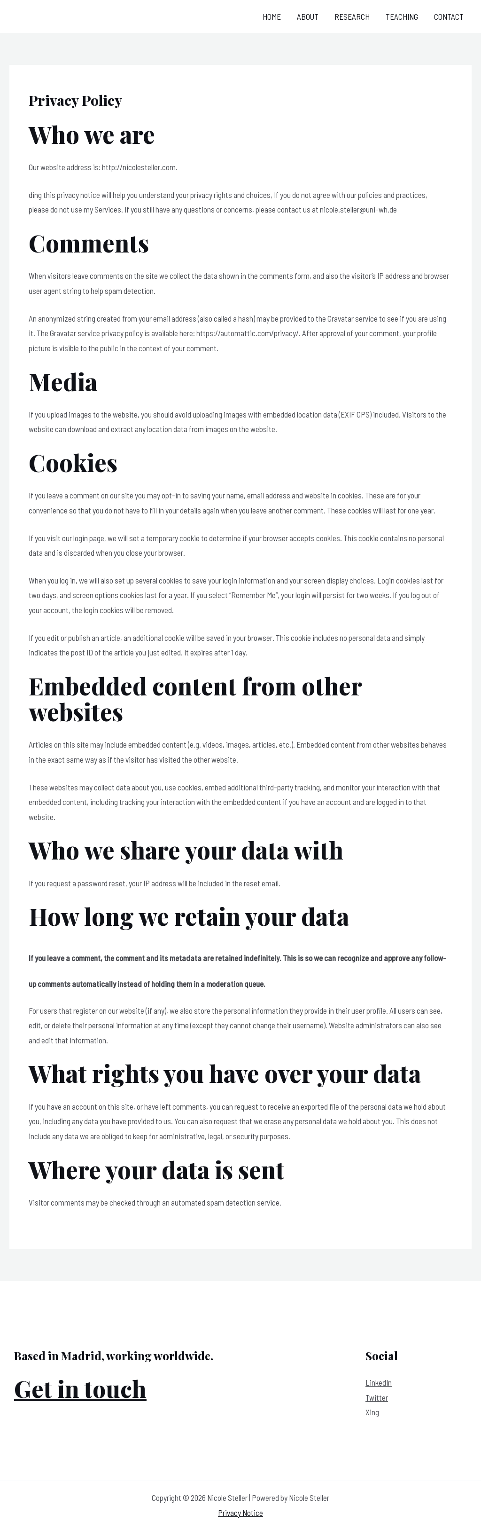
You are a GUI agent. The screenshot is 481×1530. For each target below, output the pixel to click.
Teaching (402, 16)
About (307, 16)
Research (352, 16)
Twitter (376, 1397)
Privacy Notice (240, 1512)
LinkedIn (378, 1382)
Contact (449, 16)
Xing (372, 1412)
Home (272, 16)
